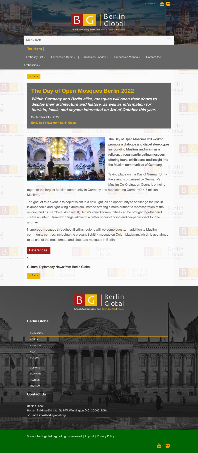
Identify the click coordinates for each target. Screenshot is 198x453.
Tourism (35, 386)
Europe (34, 358)
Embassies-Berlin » (63, 57)
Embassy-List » (35, 57)
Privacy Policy (106, 436)
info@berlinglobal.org (52, 415)
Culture (35, 368)
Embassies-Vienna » (127, 57)
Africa (34, 339)
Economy (35, 374)
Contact (150, 4)
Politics (35, 380)
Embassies (36, 334)
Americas (35, 346)
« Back (33, 76)
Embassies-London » (95, 57)
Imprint (89, 436)
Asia (32, 352)
